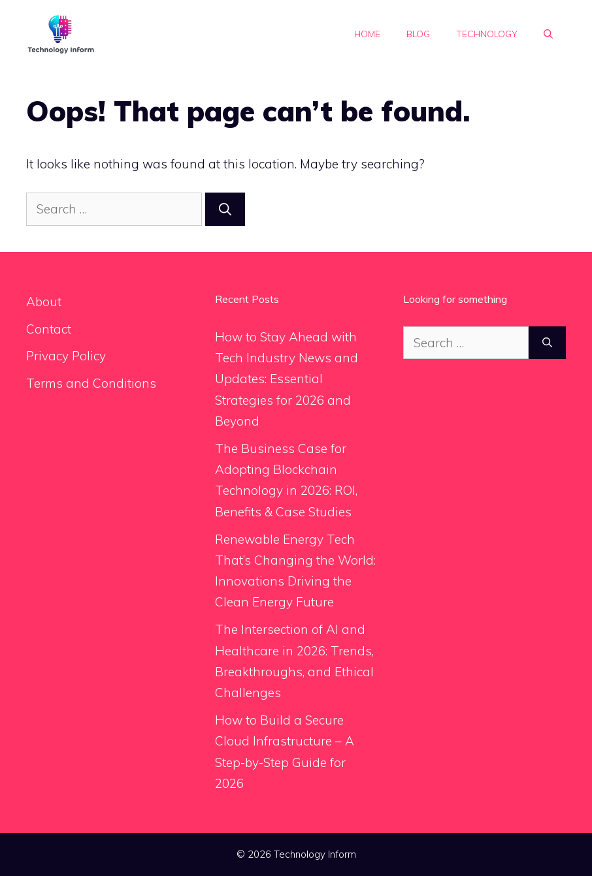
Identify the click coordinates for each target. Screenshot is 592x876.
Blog (418, 34)
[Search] (225, 209)
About (43, 301)
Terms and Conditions (91, 383)
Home (367, 34)
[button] (548, 34)
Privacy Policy (66, 356)
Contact (48, 329)
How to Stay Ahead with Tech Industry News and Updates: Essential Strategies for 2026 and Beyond (286, 379)
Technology (487, 34)
